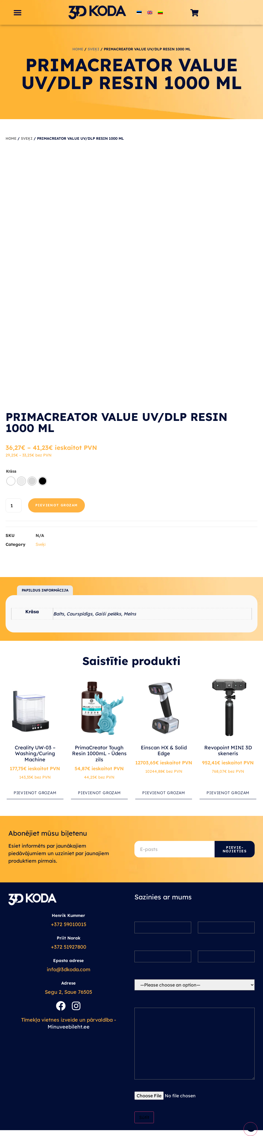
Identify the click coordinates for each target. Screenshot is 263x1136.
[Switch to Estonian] (139, 12)
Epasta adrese (68, 960)
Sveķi (93, 49)
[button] (17, 12)
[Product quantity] (14, 505)
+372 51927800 (68, 947)
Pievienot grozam (56, 505)
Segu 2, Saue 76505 (68, 992)
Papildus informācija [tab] (45, 590)
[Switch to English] (149, 12)
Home (77, 49)
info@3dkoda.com (68, 969)
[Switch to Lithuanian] (160, 12)
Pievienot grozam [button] (35, 792)
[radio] (11, 481)
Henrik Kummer (68, 915)
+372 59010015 (68, 924)
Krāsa (11, 471)
